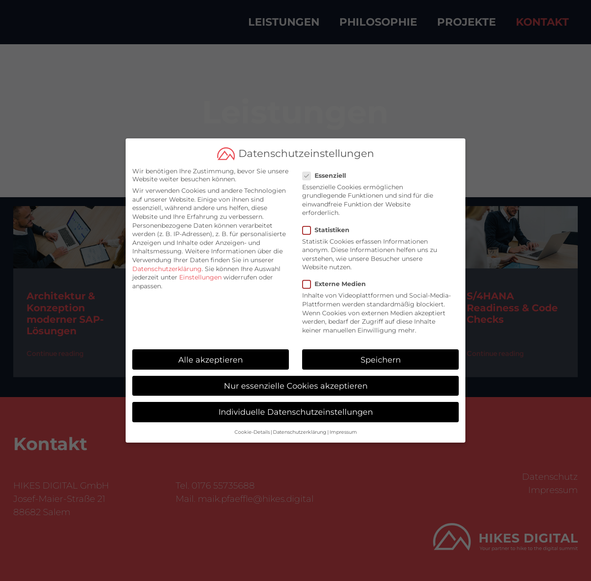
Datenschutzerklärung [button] (299, 429)
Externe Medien (337, 281)
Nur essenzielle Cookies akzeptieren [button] (296, 382)
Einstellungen (200, 274)
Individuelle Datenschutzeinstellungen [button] (296, 408)
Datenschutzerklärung (167, 265)
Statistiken (329, 226)
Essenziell (327, 172)
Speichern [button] (381, 356)
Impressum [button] (343, 429)
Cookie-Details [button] (252, 429)
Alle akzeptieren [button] (210, 356)
